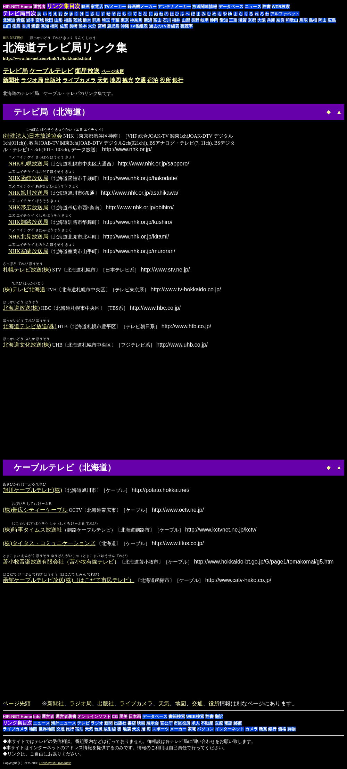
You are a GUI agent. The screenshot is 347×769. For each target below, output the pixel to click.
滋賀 (242, 20)
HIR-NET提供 (13, 38)
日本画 (135, 717)
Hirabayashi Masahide (55, 764)
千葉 (115, 20)
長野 (195, 20)
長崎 (73, 26)
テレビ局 (15, 70)
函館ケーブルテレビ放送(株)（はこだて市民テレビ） (68, 581)
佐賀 (64, 26)
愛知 (224, 20)
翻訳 (219, 717)
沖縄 (125, 26)
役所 (165, 80)
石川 (167, 20)
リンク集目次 (17, 724)
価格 (282, 730)
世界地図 (47, 730)
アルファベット (284, 13)
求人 (195, 724)
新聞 (108, 724)
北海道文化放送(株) (27, 345)
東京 (125, 20)
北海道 (9, 20)
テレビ (83, 724)
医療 (219, 724)
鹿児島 (113, 26)
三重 (233, 20)
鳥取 (303, 20)
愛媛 (35, 26)
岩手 (30, 20)
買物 (291, 730)
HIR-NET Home (17, 6)
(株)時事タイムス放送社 (32, 531)
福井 (176, 20)
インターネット (229, 730)
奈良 (280, 20)
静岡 (214, 20)
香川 (26, 26)
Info (37, 717)
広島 (332, 20)
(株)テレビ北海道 (24, 290)
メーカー (178, 730)
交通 (140, 80)
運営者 (39, 6)
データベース (230, 6)
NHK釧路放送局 (28, 222)
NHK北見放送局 (28, 237)
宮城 (39, 20)
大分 (92, 26)
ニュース (253, 6)
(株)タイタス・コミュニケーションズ (49, 545)
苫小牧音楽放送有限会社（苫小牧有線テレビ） (61, 563)
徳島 (16, 26)
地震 (127, 730)
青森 (20, 20)
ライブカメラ (79, 80)
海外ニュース (63, 724)
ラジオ (97, 724)
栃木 (87, 20)
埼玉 (106, 20)
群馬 (96, 20)
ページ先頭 (17, 705)
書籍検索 (176, 717)
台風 (98, 730)
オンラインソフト (94, 717)
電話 (228, 724)
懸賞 (263, 730)
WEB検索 (281, 6)
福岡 (54, 26)
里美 (123, 717)
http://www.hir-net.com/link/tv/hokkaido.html (47, 58)
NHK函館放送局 (28, 178)
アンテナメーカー (174, 6)
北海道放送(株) (21, 308)
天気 (102, 80)
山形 (58, 20)
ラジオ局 (32, 80)
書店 (131, 724)
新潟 (148, 20)
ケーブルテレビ (51, 70)
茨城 (77, 20)
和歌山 (292, 20)
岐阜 (204, 20)
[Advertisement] (286, 51)
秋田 (49, 20)
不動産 (207, 724)
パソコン (205, 730)
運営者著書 (66, 717)
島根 (313, 20)
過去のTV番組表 (164, 26)
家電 (192, 730)
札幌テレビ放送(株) (27, 270)
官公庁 (166, 724)
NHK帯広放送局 (28, 208)
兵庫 (271, 20)
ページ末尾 (112, 71)
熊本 (83, 26)
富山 (157, 20)
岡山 (322, 20)
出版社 (52, 80)
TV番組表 (139, 26)
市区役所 (182, 724)
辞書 (266, 6)
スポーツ (160, 730)
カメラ (251, 730)
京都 (252, 20)
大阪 (261, 20)
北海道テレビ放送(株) (30, 327)
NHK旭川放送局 (28, 193)
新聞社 (11, 80)
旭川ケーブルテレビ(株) (32, 491)
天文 (136, 730)
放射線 (110, 730)
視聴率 (186, 26)
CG (115, 717)
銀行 (177, 80)
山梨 (186, 20)
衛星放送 (87, 70)
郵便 (237, 724)
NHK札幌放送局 (28, 164)
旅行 (70, 730)
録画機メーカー (142, 6)
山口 (7, 26)
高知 (45, 26)
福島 (68, 20)
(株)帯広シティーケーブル (35, 511)
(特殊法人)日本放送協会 (32, 136)
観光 (127, 80)
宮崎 (102, 26)
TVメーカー (115, 6)
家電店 (97, 6)
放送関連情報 (204, 6)
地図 (115, 80)
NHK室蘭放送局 (28, 251)
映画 (85, 6)
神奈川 (136, 20)
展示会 (152, 724)
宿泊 (152, 80)
